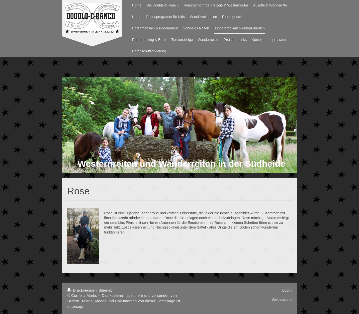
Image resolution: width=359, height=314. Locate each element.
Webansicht (282, 299)
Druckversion (81, 290)
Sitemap (105, 290)
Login (287, 290)
